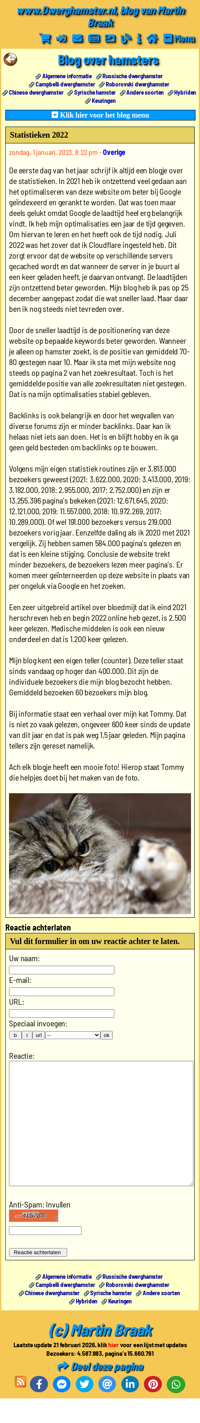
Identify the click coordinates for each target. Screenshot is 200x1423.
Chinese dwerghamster (36, 92)
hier (113, 1369)
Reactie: (22, 1055)
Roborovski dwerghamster (137, 84)
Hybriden (185, 92)
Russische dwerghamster (132, 75)
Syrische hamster (95, 92)
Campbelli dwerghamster (65, 84)
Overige (114, 152)
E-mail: (20, 980)
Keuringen (104, 100)
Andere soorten (145, 92)
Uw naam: (24, 958)
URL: (16, 1001)
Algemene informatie (67, 75)
